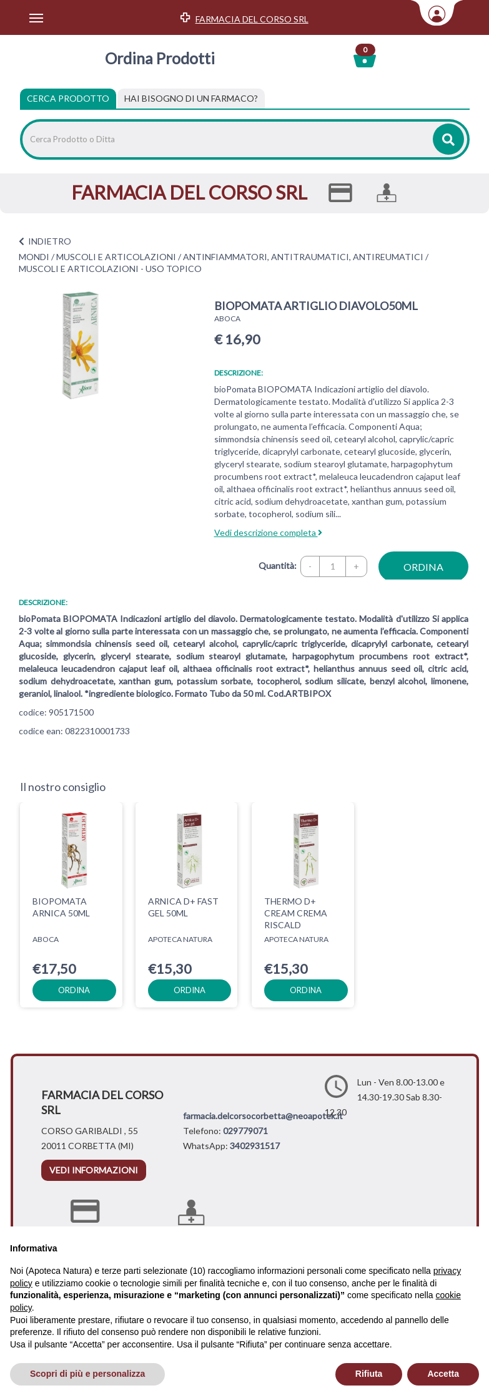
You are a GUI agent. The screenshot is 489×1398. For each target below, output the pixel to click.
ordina (423, 567)
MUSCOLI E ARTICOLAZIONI (116, 256)
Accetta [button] (443, 1374)
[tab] (191, 99)
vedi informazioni (93, 1170)
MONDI (34, 256)
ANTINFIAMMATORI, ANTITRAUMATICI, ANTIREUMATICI (303, 256)
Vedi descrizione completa (268, 532)
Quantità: (278, 565)
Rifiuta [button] (369, 1374)
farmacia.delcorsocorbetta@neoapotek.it (263, 1115)
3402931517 (255, 1145)
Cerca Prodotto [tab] (68, 98)
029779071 (245, 1130)
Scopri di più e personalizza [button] (87, 1374)
